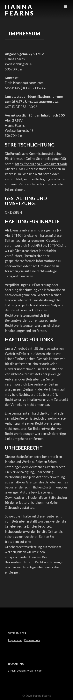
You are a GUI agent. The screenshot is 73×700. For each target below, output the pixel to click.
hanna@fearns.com (29, 83)
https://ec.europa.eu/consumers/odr (41, 164)
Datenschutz (32, 640)
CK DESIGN (13, 212)
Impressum (15, 640)
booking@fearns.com (29, 670)
